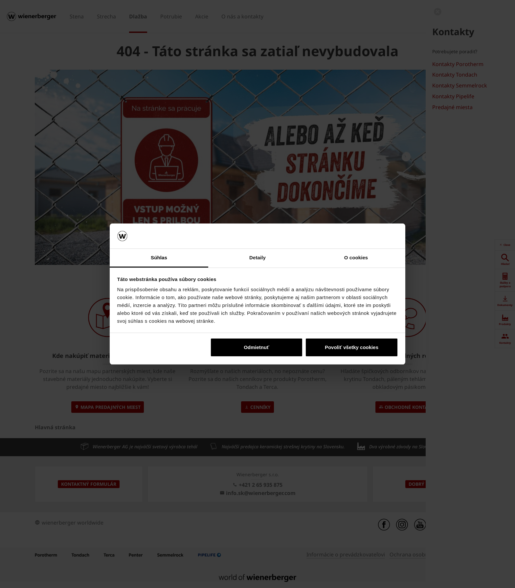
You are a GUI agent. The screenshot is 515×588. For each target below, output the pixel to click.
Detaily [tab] (257, 257)
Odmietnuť (256, 347)
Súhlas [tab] (159, 257)
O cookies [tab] (356, 257)
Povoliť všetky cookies (351, 347)
